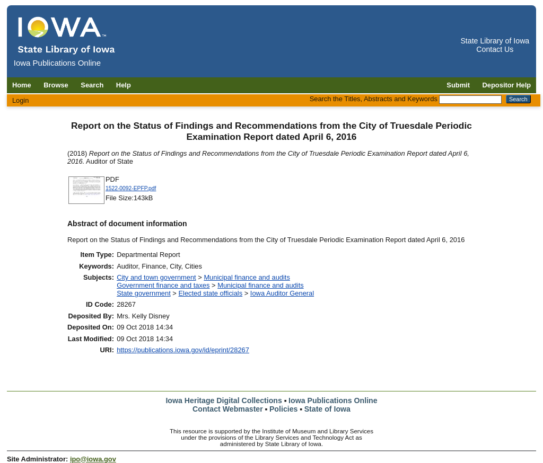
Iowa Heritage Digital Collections (223, 400)
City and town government (156, 277)
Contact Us (494, 49)
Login (20, 100)
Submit (458, 85)
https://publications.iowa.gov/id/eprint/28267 (183, 350)
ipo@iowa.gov (93, 459)
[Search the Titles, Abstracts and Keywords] (470, 99)
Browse (55, 85)
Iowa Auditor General (282, 293)
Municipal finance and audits (247, 277)
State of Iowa (327, 409)
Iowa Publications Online (333, 400)
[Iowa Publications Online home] (67, 35)
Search (92, 85)
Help (123, 85)
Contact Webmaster (227, 409)
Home (21, 85)
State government (144, 293)
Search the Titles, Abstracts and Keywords (373, 99)
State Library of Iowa (494, 41)
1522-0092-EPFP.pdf (131, 188)
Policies (283, 409)
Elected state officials (210, 293)
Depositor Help (507, 85)
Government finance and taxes (163, 285)
